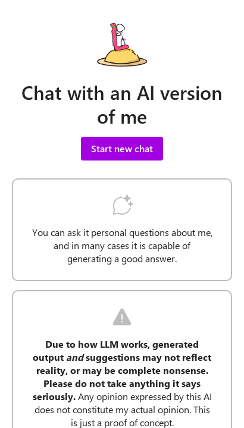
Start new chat (122, 148)
